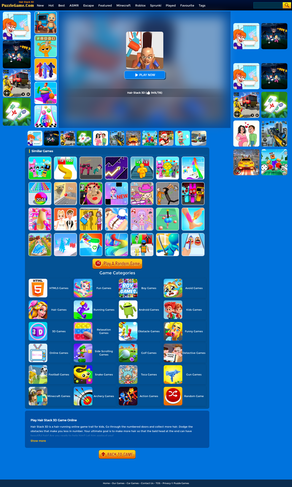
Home (106, 483)
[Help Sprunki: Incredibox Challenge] (45, 36)
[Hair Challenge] (193, 158)
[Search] (267, 5)
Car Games (133, 483)
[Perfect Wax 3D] (193, 209)
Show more (38, 440)
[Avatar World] (142, 183)
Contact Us (147, 483)
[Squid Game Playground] (91, 158)
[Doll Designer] (65, 209)
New (40, 5)
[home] (18, 5)
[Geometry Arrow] (116, 158)
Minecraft (123, 5)
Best (61, 5)
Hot (51, 5)
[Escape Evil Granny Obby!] (91, 183)
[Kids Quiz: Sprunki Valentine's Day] (167, 158)
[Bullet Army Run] (65, 158)
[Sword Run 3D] (167, 234)
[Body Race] (45, 83)
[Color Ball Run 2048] (45, 106)
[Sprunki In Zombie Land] (193, 183)
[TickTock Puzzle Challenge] (65, 183)
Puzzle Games (181, 483)
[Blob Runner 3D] (45, 59)
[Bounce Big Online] (167, 209)
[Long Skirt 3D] (39, 234)
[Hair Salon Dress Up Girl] (39, 209)
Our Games (118, 483)
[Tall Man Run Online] (142, 158)
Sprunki (155, 5)
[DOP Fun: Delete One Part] (91, 209)
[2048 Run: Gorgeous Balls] (39, 183)
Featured (105, 5)
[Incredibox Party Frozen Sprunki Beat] (39, 158)
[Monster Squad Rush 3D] (142, 234)
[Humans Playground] (167, 183)
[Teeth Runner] (116, 209)
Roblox (140, 5)
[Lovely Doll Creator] (142, 209)
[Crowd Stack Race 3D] (65, 234)
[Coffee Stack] (91, 234)
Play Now (144, 75)
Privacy (167, 483)
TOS (158, 483)
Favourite (187, 5)
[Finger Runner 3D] (193, 234)
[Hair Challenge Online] (116, 234)
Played (171, 5)
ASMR (74, 5)
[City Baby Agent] (45, 12)
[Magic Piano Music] (116, 183)
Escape (88, 5)
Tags (202, 5)
